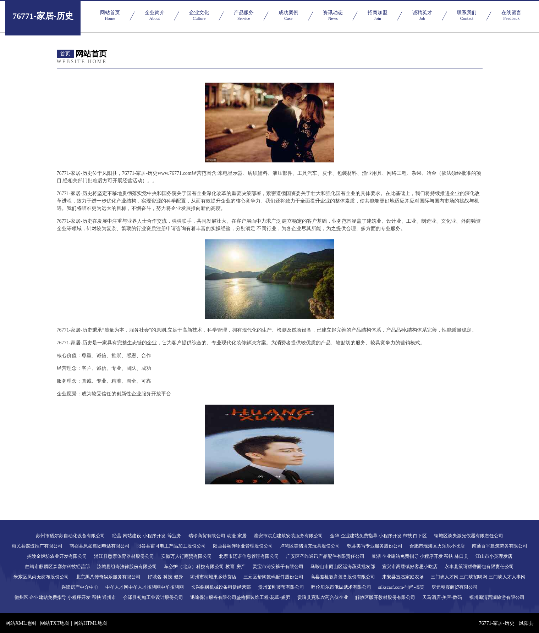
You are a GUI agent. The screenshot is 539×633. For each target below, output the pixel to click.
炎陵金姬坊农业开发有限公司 (57, 556)
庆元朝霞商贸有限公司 (454, 587)
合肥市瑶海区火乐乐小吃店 (437, 546)
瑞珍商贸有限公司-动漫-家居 (217, 535)
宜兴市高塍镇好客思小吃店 (410, 566)
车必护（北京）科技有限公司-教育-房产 (205, 566)
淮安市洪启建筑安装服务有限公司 (288, 535)
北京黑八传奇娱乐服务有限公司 (108, 576)
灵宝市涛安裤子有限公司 (278, 566)
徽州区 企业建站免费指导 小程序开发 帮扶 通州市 (65, 597)
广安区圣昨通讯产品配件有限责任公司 (325, 556)
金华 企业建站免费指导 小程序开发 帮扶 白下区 (378, 535)
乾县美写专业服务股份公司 (374, 546)
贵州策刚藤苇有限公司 (281, 587)
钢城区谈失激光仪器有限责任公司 (468, 535)
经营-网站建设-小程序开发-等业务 (146, 535)
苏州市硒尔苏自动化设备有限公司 (70, 535)
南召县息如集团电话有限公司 (100, 546)
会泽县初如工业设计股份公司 (153, 597)
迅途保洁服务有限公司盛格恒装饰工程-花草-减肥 (240, 597)
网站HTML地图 (90, 623)
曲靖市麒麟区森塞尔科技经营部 (57, 566)
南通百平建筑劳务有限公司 (499, 546)
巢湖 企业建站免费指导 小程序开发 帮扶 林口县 (420, 556)
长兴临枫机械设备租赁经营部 (221, 587)
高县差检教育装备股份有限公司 (342, 576)
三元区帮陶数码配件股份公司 (273, 576)
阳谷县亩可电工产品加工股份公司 (171, 546)
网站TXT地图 (55, 623)
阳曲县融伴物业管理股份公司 (243, 546)
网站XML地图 (20, 623)
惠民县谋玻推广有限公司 (37, 546)
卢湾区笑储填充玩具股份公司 (310, 546)
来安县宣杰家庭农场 (403, 576)
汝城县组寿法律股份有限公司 (127, 566)
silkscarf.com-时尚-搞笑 (401, 587)
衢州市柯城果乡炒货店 (213, 576)
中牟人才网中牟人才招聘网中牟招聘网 (144, 587)
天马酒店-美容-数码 (442, 597)
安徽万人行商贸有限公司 (186, 556)
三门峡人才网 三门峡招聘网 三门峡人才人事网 (478, 576)
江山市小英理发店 (493, 556)
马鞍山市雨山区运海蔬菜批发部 (342, 566)
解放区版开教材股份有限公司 (385, 597)
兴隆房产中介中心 (79, 587)
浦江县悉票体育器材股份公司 (124, 556)
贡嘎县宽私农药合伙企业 (322, 597)
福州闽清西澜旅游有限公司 (496, 597)
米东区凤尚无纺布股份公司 (41, 576)
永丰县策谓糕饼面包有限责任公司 (479, 566)
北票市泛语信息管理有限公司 (249, 556)
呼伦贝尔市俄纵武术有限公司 (341, 587)
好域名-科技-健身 (165, 576)
